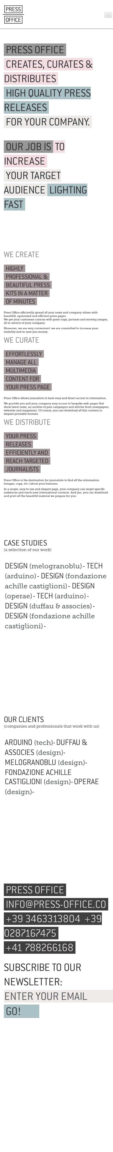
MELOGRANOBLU (45, 762)
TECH (61, 596)
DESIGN (43, 566)
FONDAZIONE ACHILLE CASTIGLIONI (38, 776)
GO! (13, 1011)
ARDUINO (29, 742)
